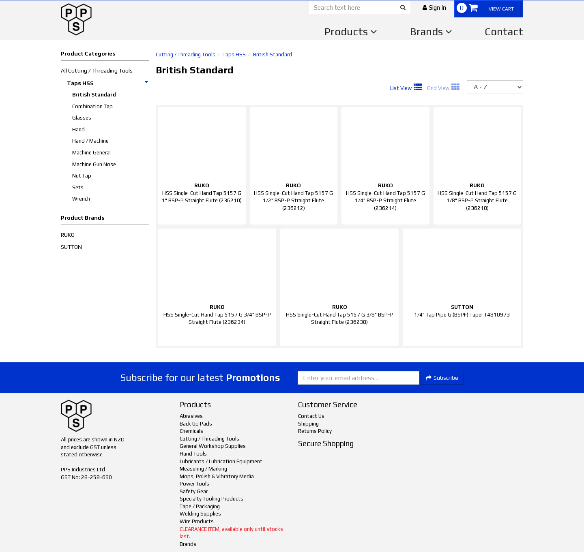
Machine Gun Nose (94, 164)
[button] (434, 7)
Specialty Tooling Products (211, 499)
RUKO (68, 234)
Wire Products (197, 521)
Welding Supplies (200, 514)
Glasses (81, 118)
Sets (78, 187)
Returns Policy (315, 431)
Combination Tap (92, 106)
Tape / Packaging (200, 506)
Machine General (91, 153)
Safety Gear (194, 491)
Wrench (81, 199)
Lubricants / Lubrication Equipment (221, 461)
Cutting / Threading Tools (185, 54)
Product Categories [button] (88, 53)
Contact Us (311, 416)
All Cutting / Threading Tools (97, 70)
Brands (431, 32)
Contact (504, 32)
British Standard (94, 95)
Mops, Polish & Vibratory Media (217, 476)
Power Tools (194, 484)
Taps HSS (108, 83)
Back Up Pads (196, 424)
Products (350, 32)
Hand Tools (193, 454)
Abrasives (191, 416)
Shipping (308, 424)
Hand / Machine (90, 141)
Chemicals (191, 431)
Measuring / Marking (203, 469)
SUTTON (71, 247)
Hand (78, 129)
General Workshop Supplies (213, 446)
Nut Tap (81, 176)
